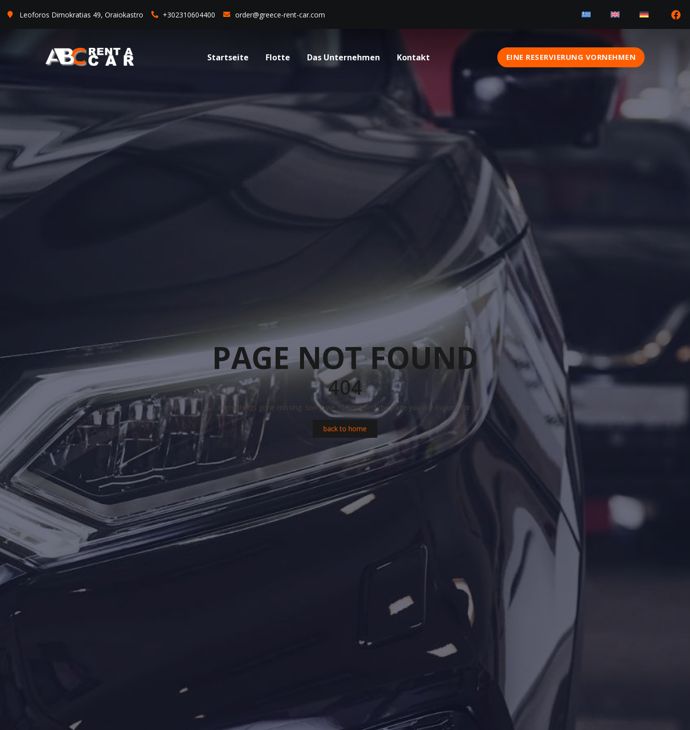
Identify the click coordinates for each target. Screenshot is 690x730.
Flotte (278, 57)
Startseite (228, 57)
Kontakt (413, 57)
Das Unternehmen (343, 57)
